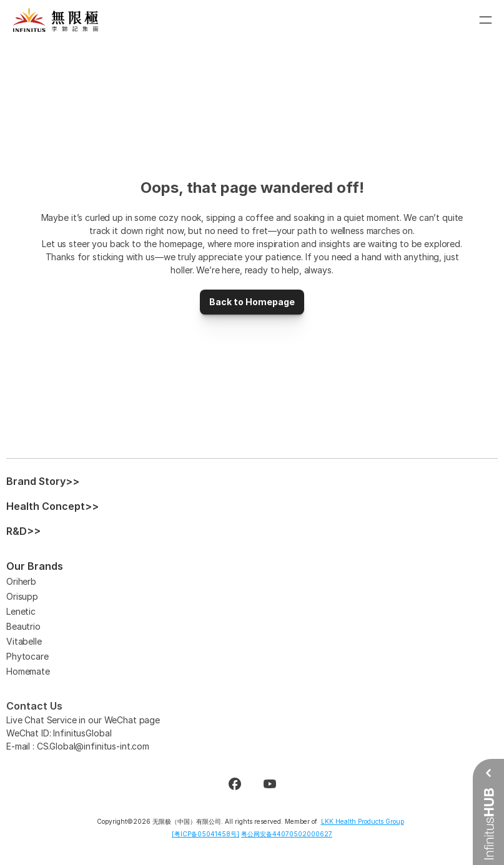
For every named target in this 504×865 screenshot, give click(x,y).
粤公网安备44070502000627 (286, 834)
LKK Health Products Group (362, 821)
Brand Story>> (42, 481)
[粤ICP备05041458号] (205, 834)
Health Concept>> (52, 506)
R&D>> (23, 531)
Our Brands (34, 566)
